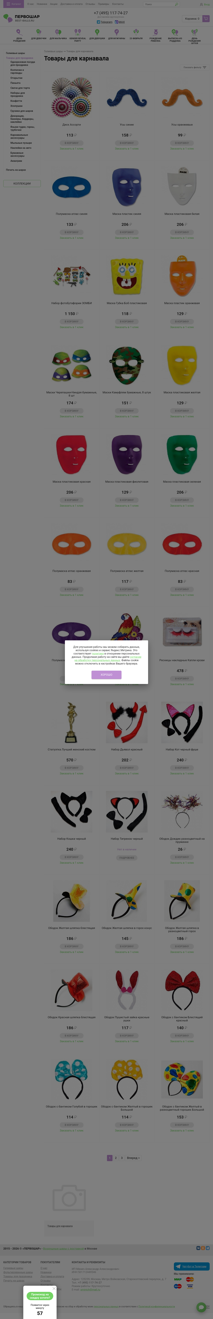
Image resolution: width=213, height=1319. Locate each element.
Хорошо (106, 674)
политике (98, 653)
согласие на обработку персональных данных (107, 658)
